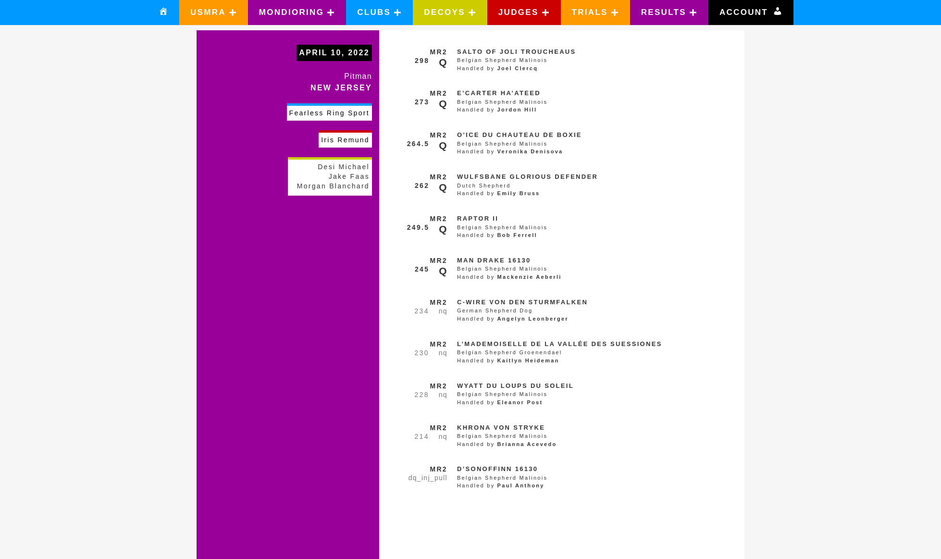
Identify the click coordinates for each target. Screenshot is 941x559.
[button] (213, 12)
